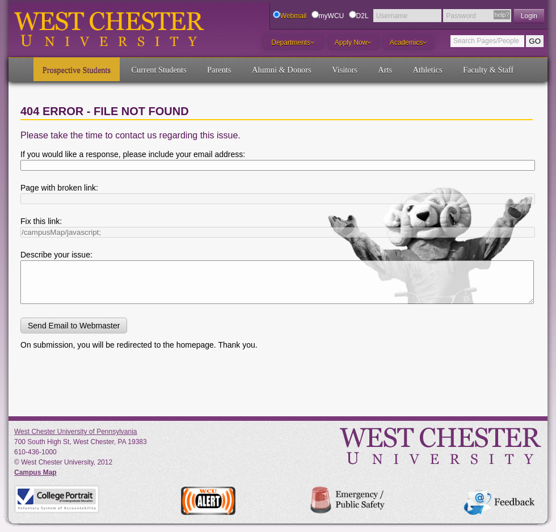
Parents (219, 69)
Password (461, 16)
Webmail (293, 16)
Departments (293, 43)
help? (502, 14)
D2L (362, 16)
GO (535, 41)
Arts (385, 69)
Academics (409, 43)
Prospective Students (77, 69)
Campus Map (35, 472)
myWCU (331, 16)
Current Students (159, 69)
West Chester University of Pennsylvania (75, 432)
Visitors (344, 69)
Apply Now (353, 43)
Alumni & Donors (281, 69)
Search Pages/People (486, 41)
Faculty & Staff (488, 69)
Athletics (428, 69)
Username (391, 16)
